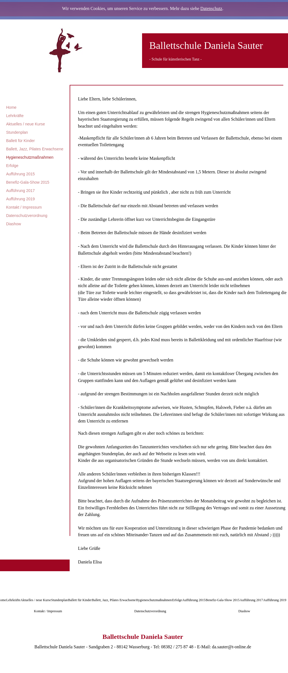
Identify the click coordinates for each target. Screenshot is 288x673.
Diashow (13, 224)
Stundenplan (17, 132)
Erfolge (12, 165)
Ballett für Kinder (20, 140)
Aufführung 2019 (20, 199)
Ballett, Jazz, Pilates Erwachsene (34, 149)
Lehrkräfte (15, 115)
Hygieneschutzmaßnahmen (29, 157)
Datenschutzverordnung (26, 215)
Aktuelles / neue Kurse (25, 124)
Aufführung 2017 (20, 190)
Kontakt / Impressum (24, 207)
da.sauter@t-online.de (231, 646)
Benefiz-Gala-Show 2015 (27, 182)
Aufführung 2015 (20, 174)
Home (11, 107)
